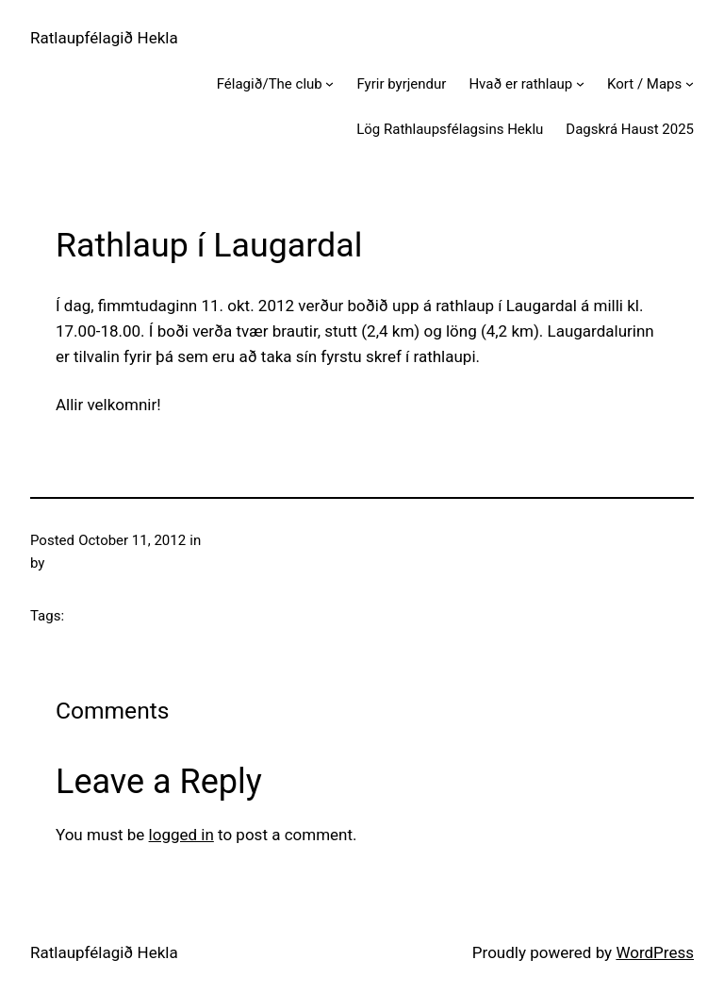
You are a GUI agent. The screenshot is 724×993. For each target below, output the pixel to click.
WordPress (655, 952)
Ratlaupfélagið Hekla (104, 37)
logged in (181, 834)
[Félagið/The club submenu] (329, 83)
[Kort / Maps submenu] (689, 83)
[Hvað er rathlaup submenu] (580, 83)
